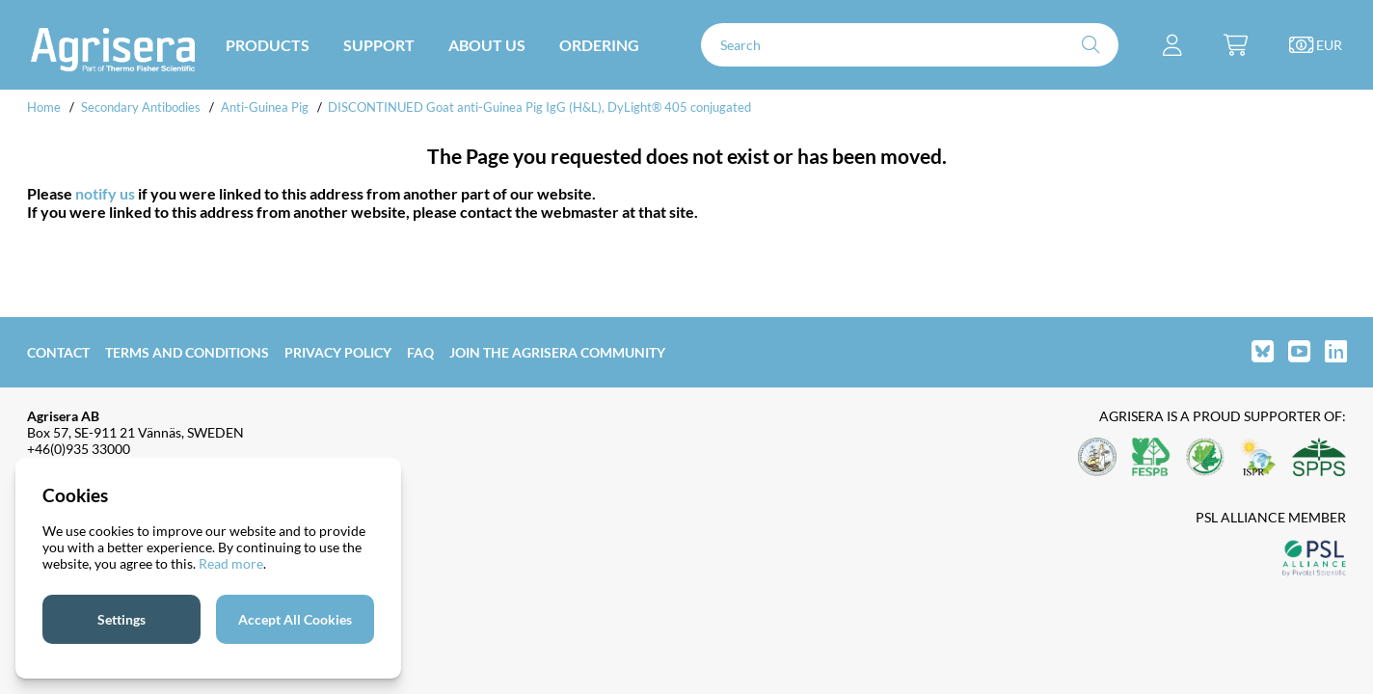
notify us (105, 193)
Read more (231, 563)
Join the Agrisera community (557, 352)
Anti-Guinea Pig (265, 107)
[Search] (909, 45)
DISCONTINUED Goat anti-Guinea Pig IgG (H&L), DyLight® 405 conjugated (539, 107)
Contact (58, 352)
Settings (121, 619)
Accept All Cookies (295, 619)
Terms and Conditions (187, 352)
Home (44, 107)
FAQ (420, 352)
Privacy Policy (337, 352)
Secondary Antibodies (141, 107)
